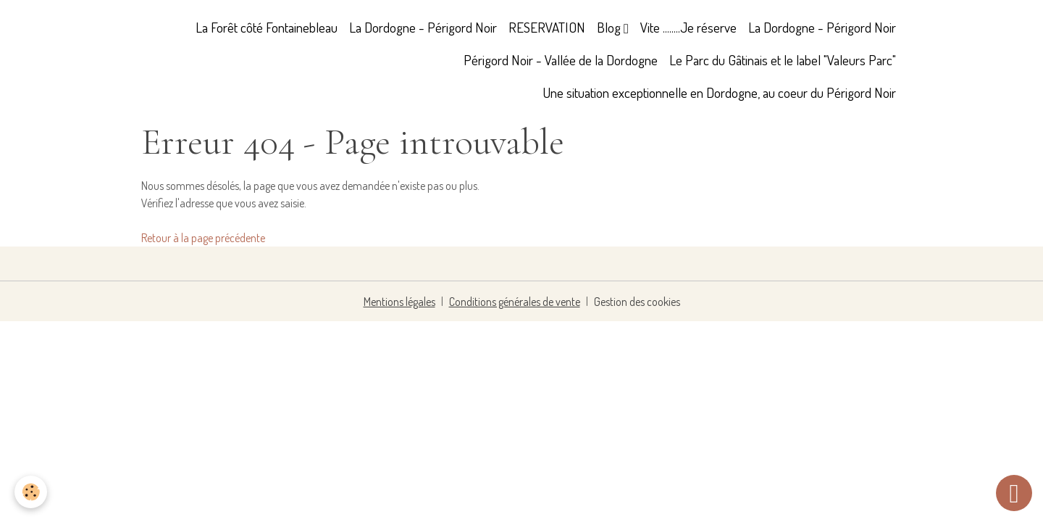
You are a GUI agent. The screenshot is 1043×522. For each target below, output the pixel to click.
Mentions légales (399, 301)
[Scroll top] (1014, 493)
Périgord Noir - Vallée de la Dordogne (561, 60)
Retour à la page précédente (203, 238)
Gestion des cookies (637, 301)
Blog (610, 27)
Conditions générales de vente (514, 301)
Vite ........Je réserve (688, 27)
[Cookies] (30, 492)
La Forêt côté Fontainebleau (267, 27)
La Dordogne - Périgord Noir (423, 27)
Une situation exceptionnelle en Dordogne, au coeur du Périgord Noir (719, 92)
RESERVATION (546, 27)
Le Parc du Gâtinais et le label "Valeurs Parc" (782, 60)
